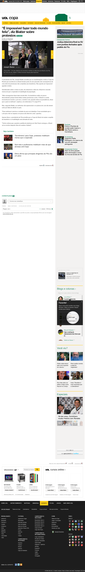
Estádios (31, 23)
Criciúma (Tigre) (75, 524)
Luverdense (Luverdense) (78, 539)
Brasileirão (34, 509)
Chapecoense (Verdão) (81, 521)
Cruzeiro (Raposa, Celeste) (78, 524)
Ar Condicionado (19, 494)
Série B (70, 534)
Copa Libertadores (39, 537)
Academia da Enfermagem (51, 494)
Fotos (19, 534)
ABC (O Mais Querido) (69, 537)
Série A (70, 518)
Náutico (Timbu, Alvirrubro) (72, 542)
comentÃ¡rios (7, 196)
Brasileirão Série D (39, 526)
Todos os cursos (77, 470)
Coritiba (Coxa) (72, 524)
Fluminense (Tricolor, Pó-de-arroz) (72, 526)
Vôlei (2, 537)
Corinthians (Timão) (69, 524)
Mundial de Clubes (39, 538)
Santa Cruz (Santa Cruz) (75, 545)
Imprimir (41, 165)
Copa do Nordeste (22, 550)
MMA (2, 528)
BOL (68, 1)
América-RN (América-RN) (75, 537)
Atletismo (3, 518)
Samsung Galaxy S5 (9, 494)
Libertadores (26, 509)
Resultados (21, 520)
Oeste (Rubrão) (75, 542)
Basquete (3, 520)
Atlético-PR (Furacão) (72, 521)
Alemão (37, 546)
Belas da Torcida (22, 526)
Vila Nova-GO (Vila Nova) (81, 545)
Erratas (69, 463)
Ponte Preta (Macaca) (81, 542)
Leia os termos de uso (8, 214)
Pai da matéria (56, 23)
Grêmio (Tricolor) (78, 526)
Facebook (16, 565)
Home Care (75, 494)
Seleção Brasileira (59, 532)
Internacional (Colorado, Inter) (81, 526)
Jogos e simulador (56, 520)
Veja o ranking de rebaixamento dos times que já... (72, 334)
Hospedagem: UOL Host (80, 570)
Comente (20, 35)
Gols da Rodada (22, 524)
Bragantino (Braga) (72, 539)
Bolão (63, 23)
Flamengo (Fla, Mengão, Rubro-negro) (69, 526)
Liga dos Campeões (40, 540)
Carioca (20, 545)
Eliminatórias (55, 526)
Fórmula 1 (3, 522)
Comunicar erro (48, 165)
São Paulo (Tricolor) (75, 529)
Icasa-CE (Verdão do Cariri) (81, 539)
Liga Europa (38, 542)
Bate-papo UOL (68, 503)
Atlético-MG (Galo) (69, 521)
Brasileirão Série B (39, 522)
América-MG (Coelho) (72, 537)
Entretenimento (16, 503)
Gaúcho (20, 548)
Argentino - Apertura (40, 544)
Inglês (36, 552)
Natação (3, 530)
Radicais (3, 532)
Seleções (23, 23)
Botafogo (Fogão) (78, 521)
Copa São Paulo (39, 529)
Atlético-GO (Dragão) (78, 537)
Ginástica (3, 526)
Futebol (3, 524)
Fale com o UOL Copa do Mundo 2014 (57, 463)
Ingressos (54, 522)
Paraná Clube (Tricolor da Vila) (78, 542)
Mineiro (20, 546)
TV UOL (63, 1)
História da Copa (56, 528)
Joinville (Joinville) (69, 542)
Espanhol (37, 548)
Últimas (5, 23)
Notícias (33, 1)
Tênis (2, 534)
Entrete (44, 1)
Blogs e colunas (65, 288)
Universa (50, 1)
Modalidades (5, 516)
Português (37, 556)
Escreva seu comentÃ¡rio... (30, 201)
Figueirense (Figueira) (81, 524)
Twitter (18, 565)
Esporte (39, 1)
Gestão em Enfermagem (65, 494)
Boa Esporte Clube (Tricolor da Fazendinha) (69, 539)
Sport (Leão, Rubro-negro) (78, 529)
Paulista (20, 543)
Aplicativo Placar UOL (23, 528)
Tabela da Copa (14, 23)
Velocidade (4, 535)
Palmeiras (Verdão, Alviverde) (69, 529)
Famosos (57, 1)
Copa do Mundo (64, 509)
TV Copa (49, 23)
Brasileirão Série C (39, 524)
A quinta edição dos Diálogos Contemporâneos (71, 300)
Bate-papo (26, 1)
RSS (21, 565)
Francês (37, 550)
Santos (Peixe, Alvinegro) (72, 529)
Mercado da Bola (53, 509)
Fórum (19, 530)
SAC (21, 1)
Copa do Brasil (43, 509)
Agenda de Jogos (22, 518)
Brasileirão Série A (39, 520)
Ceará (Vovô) (75, 539)
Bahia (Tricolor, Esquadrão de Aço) (75, 521)
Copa (13, 17)
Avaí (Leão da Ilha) (81, 537)
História (68, 23)
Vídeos (20, 535)
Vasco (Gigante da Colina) (78, 545)
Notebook (27, 494)
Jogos (59, 503)
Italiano (36, 554)
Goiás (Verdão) (75, 526)
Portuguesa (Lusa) (69, 545)
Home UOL (4, 503)
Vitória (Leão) (81, 529)
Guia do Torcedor (40, 23)
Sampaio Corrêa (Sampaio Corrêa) (72, 545)
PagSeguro (74, 1)
